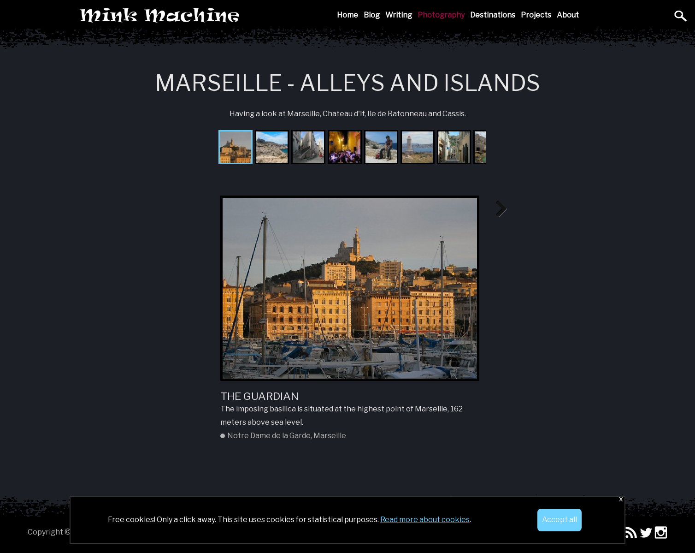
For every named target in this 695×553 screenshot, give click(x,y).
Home (347, 15)
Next (498, 209)
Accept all (559, 519)
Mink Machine (224, 16)
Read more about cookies (425, 519)
